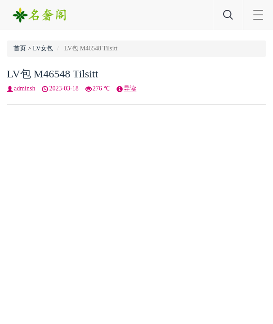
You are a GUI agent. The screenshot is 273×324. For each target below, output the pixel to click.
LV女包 (43, 48)
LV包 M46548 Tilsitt (52, 74)
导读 (130, 88)
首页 (19, 48)
